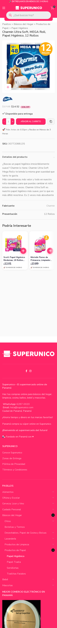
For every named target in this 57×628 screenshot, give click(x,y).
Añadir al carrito (31, 121)
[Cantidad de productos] (8, 121)
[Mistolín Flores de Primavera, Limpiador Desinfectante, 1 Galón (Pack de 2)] (42, 244)
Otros (8, 521)
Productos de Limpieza (17, 544)
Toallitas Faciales (16, 573)
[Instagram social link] (30, 371)
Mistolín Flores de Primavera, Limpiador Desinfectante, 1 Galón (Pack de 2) (42, 258)
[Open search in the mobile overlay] (28, 15)
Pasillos (6, 24)
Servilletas (13, 568)
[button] (23, 251)
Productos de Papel (15, 550)
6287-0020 (23, 404)
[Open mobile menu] (4, 8)
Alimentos (8, 492)
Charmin (50, 205)
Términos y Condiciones (14, 469)
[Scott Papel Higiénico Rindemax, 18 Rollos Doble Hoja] (15, 244)
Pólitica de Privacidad (13, 464)
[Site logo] (28, 7)
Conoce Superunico (12, 452)
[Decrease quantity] (4, 121)
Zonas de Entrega (11, 458)
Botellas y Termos (15, 527)
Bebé (5, 579)
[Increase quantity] (12, 121)
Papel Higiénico (19, 28)
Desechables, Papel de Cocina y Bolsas (26, 532)
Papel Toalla (14, 562)
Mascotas (7, 585)
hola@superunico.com (21, 407)
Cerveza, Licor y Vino (13, 503)
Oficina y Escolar (11, 497)
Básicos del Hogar (23, 24)
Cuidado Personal (11, 509)
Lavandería (10, 538)
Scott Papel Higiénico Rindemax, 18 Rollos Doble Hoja (14, 258)
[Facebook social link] (26, 371)
